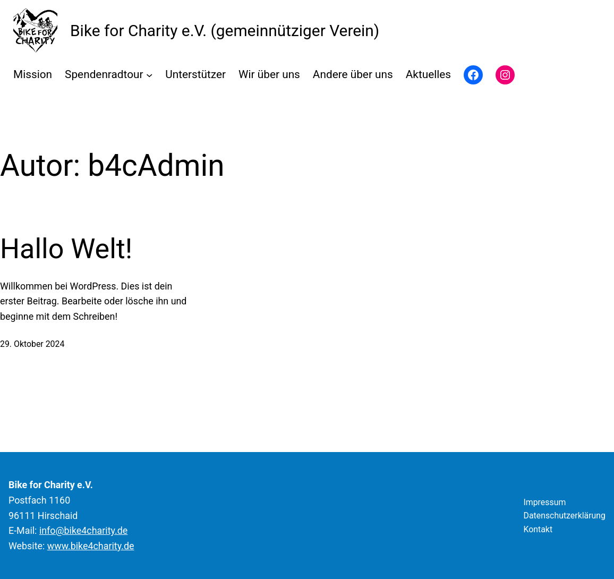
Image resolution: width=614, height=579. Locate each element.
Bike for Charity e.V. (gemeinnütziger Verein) (224, 30)
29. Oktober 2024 (32, 344)
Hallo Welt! (66, 249)
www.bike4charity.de (90, 545)
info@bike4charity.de (83, 530)
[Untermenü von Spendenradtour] (149, 75)
